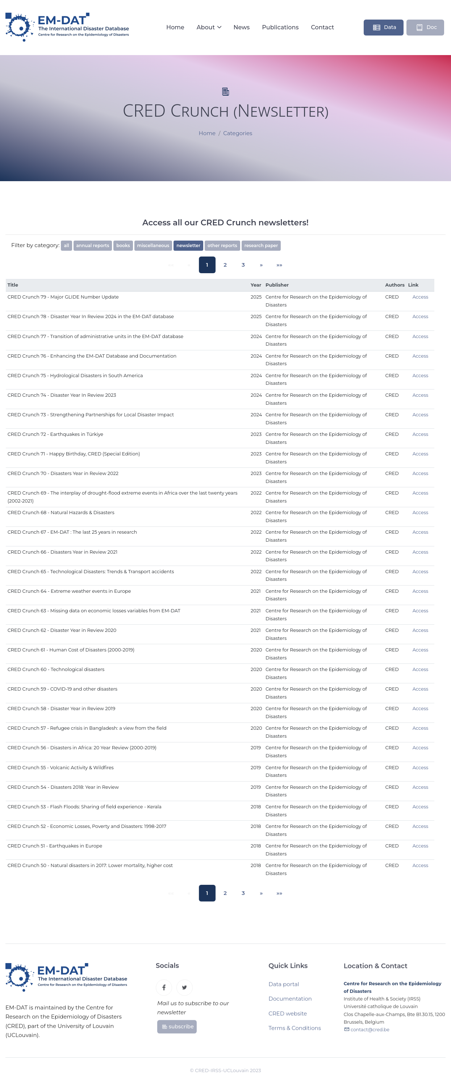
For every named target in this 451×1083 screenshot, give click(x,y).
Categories (237, 133)
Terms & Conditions (294, 1031)
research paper (261, 245)
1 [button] (209, 265)
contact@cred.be (370, 1034)
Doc (426, 27)
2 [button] (225, 265)
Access (421, 297)
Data (384, 27)
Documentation (290, 1002)
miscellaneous (153, 245)
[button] (256, 265)
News (241, 27)
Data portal (283, 987)
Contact (322, 27)
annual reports (92, 245)
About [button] (207, 27)
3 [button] (240, 265)
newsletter (188, 245)
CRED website (287, 1016)
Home (175, 27)
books (123, 245)
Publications (280, 27)
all (66, 245)
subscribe (178, 1029)
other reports (222, 245)
